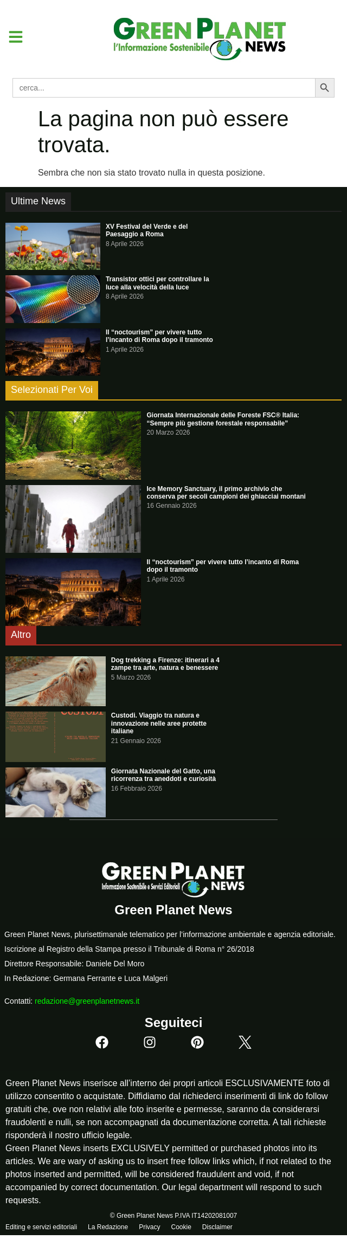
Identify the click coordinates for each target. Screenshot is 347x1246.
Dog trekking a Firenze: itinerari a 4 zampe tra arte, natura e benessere (165, 664)
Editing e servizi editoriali (41, 1227)
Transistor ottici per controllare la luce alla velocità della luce (157, 282)
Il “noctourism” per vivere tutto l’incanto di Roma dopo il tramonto (159, 336)
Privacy (149, 1227)
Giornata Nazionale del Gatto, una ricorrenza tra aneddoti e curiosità (163, 775)
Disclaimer (217, 1227)
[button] (11, 36)
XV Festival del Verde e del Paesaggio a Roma (147, 230)
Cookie (181, 1227)
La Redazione (108, 1227)
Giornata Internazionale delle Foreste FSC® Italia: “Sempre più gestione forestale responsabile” (222, 419)
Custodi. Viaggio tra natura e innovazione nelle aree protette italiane (159, 723)
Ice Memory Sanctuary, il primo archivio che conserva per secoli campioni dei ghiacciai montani (225, 492)
